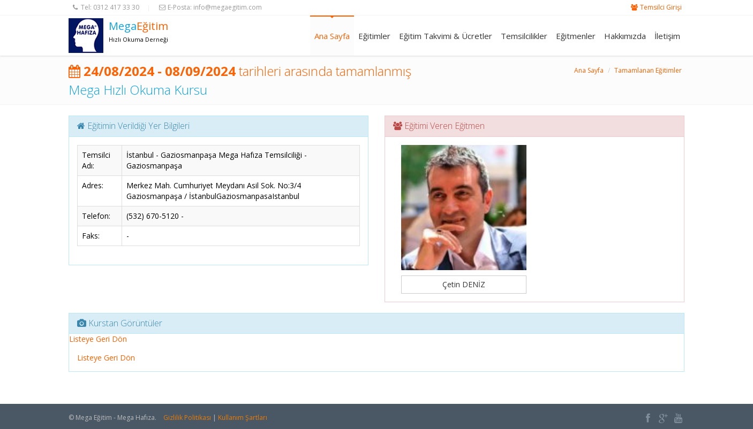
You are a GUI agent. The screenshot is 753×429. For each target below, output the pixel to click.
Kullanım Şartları (242, 417)
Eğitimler (374, 35)
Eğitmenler (576, 35)
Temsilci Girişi (661, 7)
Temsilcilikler (524, 35)
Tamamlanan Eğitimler (648, 70)
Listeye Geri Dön (98, 339)
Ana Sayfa (332, 35)
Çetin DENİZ (463, 284)
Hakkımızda (625, 35)
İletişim (667, 35)
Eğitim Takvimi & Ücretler (445, 35)
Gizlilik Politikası (187, 417)
